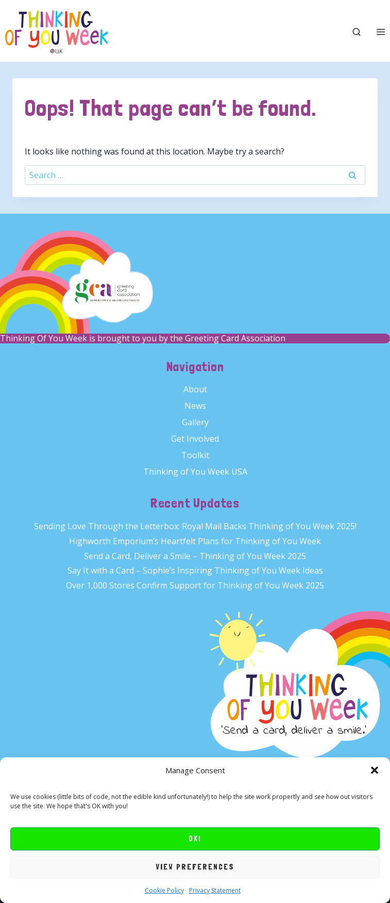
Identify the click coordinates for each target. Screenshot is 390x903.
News (195, 405)
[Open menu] (380, 32)
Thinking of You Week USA (195, 471)
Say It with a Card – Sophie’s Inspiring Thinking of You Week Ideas (195, 570)
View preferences (195, 867)
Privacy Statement (215, 890)
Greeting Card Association (235, 338)
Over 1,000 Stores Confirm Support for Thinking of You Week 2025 (195, 585)
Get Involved (195, 438)
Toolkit (195, 455)
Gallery (195, 422)
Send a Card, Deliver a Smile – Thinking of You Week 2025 (195, 556)
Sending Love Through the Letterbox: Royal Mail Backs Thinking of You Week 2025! (195, 526)
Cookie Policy (164, 890)
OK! (195, 838)
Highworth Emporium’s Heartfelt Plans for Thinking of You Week (195, 541)
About (195, 389)
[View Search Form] (356, 32)
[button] (374, 770)
